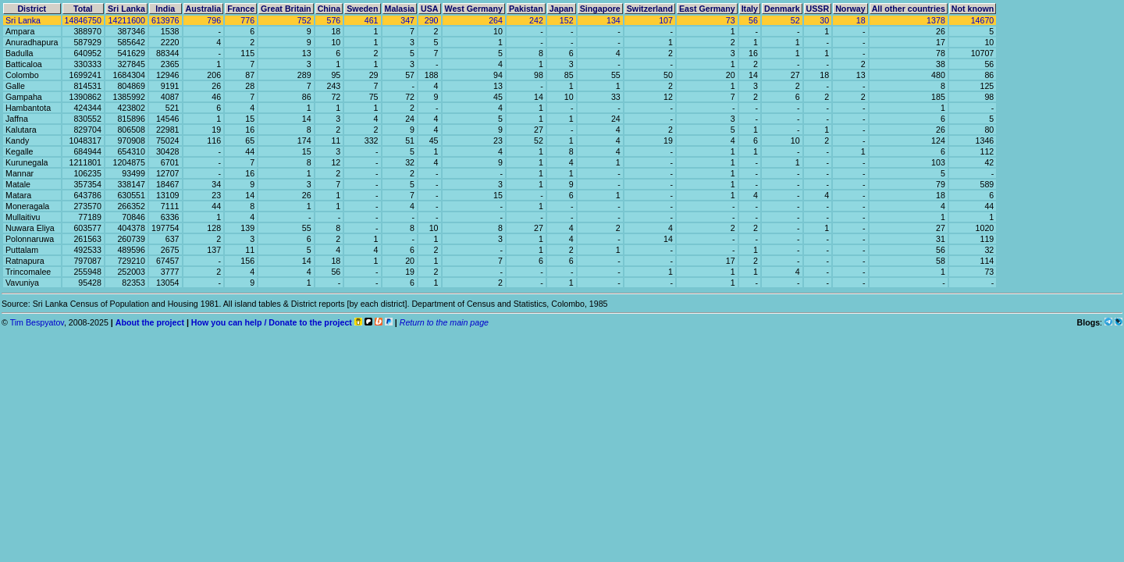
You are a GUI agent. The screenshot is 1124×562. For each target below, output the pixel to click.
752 (304, 20)
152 (567, 20)
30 (824, 20)
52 (795, 20)
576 (333, 20)
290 (432, 20)
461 (372, 20)
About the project (150, 322)
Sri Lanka (23, 20)
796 (214, 20)
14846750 (83, 20)
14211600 (126, 20)
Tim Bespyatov (37, 322)
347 (407, 20)
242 (536, 20)
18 (861, 20)
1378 (936, 20)
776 (247, 20)
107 (666, 20)
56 (753, 20)
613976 (165, 20)
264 (496, 20)
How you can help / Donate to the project (271, 322)
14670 (982, 20)
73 (730, 20)
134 (613, 20)
